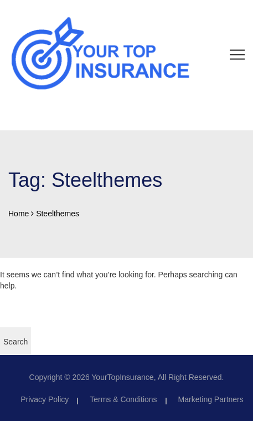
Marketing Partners (211, 399)
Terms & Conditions (123, 399)
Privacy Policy (44, 399)
